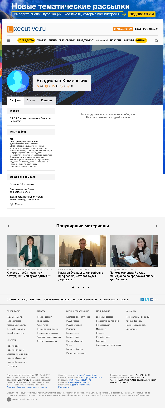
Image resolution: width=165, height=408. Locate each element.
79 (135, 269)
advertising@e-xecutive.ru (79, 380)
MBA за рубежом (74, 325)
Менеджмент (85, 40)
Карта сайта (63, 387)
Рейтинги (70, 329)
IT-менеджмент (103, 325)
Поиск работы (43, 321)
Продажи (115, 269)
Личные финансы (134, 321)
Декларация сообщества (60, 299)
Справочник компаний (47, 341)
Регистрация (150, 29)
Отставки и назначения (18, 354)
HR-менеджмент (44, 317)
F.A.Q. (25, 299)
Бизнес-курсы (72, 333)
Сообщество (26, 40)
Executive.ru (23, 380)
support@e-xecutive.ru (80, 385)
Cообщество (13, 311)
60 (40, 86)
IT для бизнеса (103, 337)
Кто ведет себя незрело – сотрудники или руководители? (29, 274)
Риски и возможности (136, 325)
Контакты (47, 100)
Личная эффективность (47, 329)
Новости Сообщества (17, 362)
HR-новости (12, 366)
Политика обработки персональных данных (27, 387)
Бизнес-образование (62, 40)
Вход (138, 29)
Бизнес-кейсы (72, 337)
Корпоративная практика (21, 269)
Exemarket (101, 341)
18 (50, 269)
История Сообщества (16, 325)
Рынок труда (65, 269)
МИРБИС (141, 40)
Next (156, 226)
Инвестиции (131, 329)
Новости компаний (15, 350)
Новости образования (17, 358)
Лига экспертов (14, 321)
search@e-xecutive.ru (87, 375)
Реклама (35, 299)
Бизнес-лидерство (104, 317)
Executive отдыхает (15, 333)
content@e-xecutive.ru (78, 382)
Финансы (102, 40)
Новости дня (13, 346)
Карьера (41, 40)
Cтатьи (31, 100)
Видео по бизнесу (74, 349)
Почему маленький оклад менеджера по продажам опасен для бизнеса (132, 276)
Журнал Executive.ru (16, 329)
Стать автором (123, 29)
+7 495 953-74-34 (142, 375)
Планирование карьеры (47, 333)
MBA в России (72, 321)
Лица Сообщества (15, 317)
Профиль (15, 100)
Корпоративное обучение (78, 317)
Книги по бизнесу (74, 341)
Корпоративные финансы (138, 317)
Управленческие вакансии (49, 337)
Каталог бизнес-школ (76, 353)
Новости (115, 40)
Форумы (128, 40)
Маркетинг (101, 329)
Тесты (69, 345)
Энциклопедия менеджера (108, 345)
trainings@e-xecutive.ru (91, 377)
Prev (8, 226)
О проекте (13, 299)
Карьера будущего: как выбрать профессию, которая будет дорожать (80, 276)
